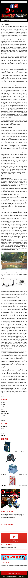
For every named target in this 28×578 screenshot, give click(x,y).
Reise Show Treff (5, 413)
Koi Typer (3, 402)
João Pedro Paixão (21, 576)
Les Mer (2, 463)
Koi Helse (3, 404)
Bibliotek (3, 420)
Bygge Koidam (4, 409)
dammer (10, 146)
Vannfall (2, 428)
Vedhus (2, 430)
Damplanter (3, 406)
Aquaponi (3, 435)
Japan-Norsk (4, 411)
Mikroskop (3, 418)
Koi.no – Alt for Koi (16, 573)
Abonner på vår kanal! (7, 545)
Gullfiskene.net (5, 562)
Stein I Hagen (4, 426)
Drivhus (2, 433)
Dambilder (3, 415)
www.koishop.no (11, 517)
